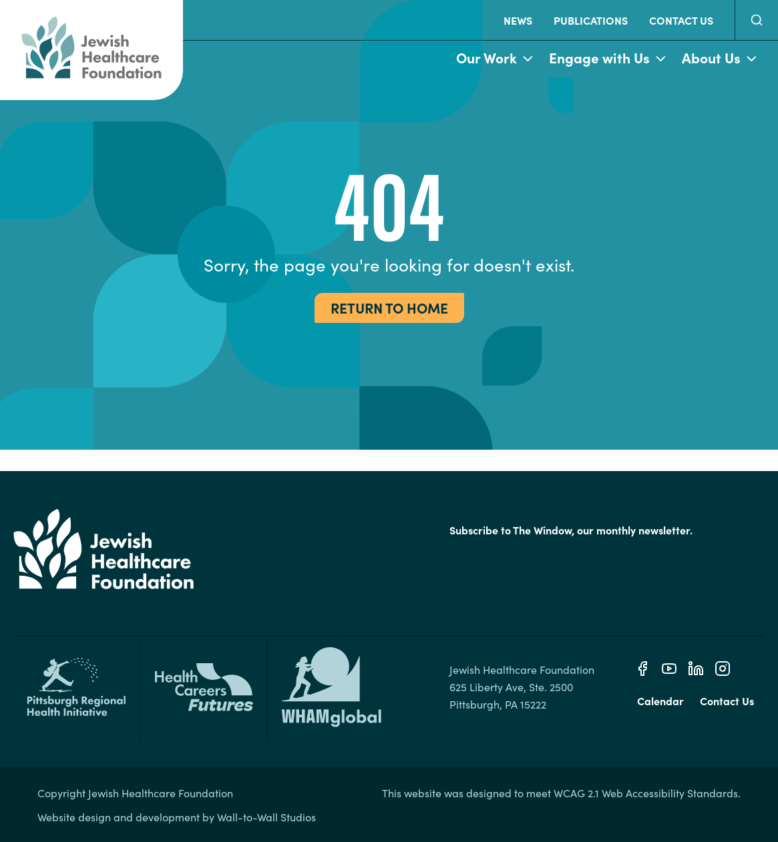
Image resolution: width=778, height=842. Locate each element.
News (518, 20)
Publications (591, 20)
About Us (719, 58)
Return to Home (389, 308)
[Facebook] (642, 668)
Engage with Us (607, 58)
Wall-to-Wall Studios (266, 816)
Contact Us (681, 20)
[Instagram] (722, 668)
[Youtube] (669, 668)
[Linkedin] (696, 668)
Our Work (494, 58)
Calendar (660, 700)
